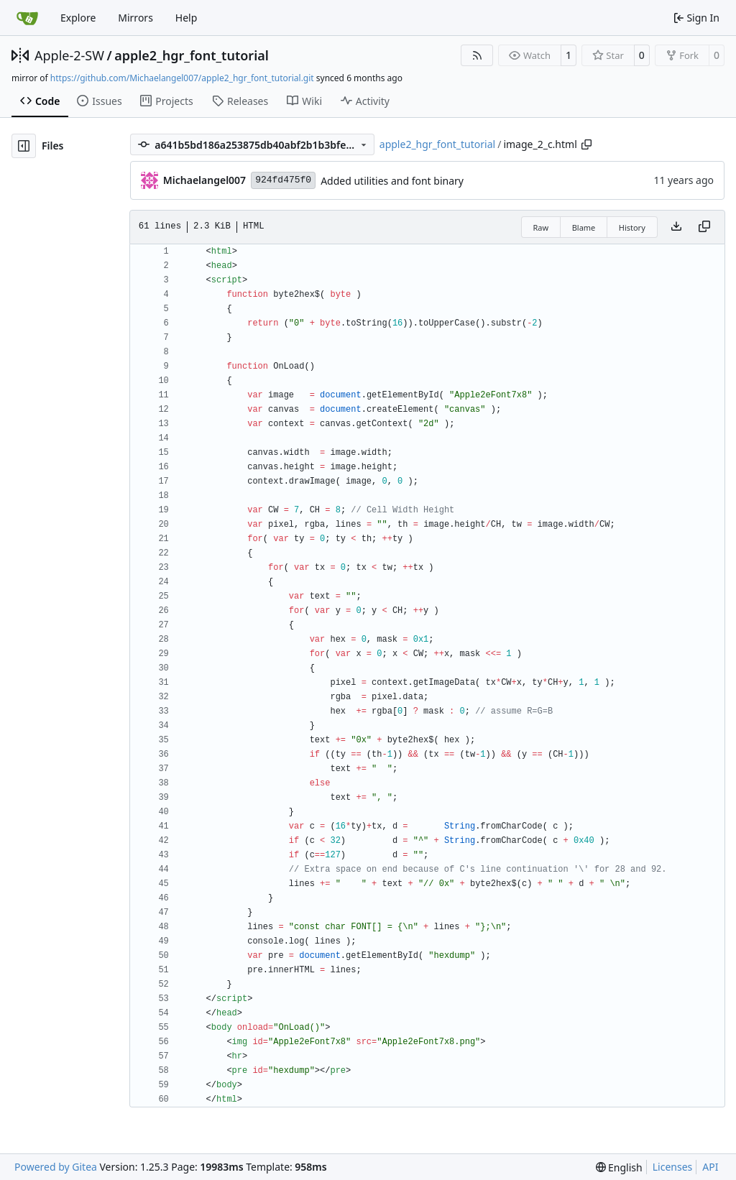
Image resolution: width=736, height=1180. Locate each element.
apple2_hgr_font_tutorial (191, 55)
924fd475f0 (283, 180)
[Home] (27, 18)
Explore (78, 17)
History (632, 227)
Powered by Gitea (55, 1167)
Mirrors (135, 17)
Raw (541, 227)
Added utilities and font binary (392, 181)
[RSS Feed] (477, 55)
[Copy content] (704, 227)
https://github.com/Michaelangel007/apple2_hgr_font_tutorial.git (182, 78)
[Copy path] (586, 144)
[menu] (619, 1167)
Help (186, 17)
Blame (584, 227)
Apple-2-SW (69, 55)
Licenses (673, 1167)
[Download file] (676, 227)
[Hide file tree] (24, 146)
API (710, 1167)
